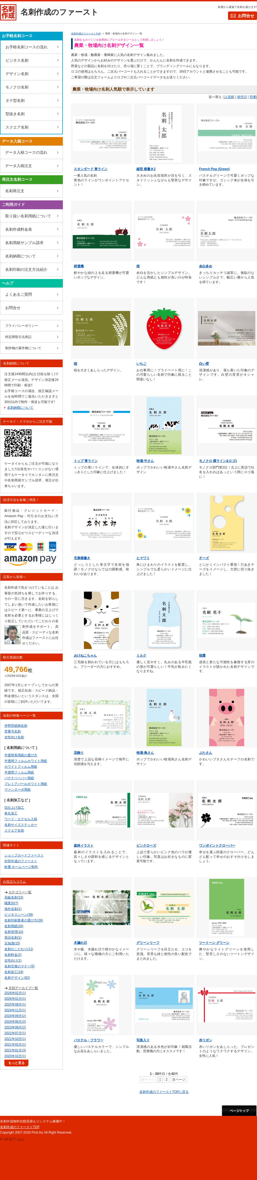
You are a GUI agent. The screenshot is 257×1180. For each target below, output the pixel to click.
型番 (253, 97)
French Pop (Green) (214, 169)
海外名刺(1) (13, 909)
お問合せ (246, 15)
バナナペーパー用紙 (19, 778)
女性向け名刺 (14, 737)
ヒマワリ (143, 558)
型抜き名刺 (15, 114)
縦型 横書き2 (146, 169)
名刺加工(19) (13, 972)
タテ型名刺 (15, 100)
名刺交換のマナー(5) (19, 966)
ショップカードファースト (24, 855)
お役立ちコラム (14, 881)
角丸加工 (10, 813)
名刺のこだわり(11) (18, 949)
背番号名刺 (12, 731)
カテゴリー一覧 (19, 892)
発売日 (242, 97)
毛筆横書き (82, 558)
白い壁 (204, 364)
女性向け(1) (13, 960)
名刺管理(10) (13, 932)
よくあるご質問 (18, 294)
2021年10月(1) (15, 1039)
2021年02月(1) (15, 1044)
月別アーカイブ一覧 (23, 988)
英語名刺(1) (13, 937)
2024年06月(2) (15, 1022)
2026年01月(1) (15, 999)
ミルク (141, 655)
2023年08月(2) (15, 1027)
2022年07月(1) (15, 1033)
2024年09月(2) (15, 1016)
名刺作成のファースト (59, 12)
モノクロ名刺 (16, 87)
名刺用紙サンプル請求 (24, 243)
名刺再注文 (14, 191)
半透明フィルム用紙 (19, 772)
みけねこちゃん (85, 655)
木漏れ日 (80, 943)
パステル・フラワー (88, 1040)
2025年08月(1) (15, 1004)
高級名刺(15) (13, 897)
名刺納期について (20, 256)
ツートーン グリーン (214, 943)
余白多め (205, 266)
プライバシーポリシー (21, 326)
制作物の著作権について (23, 348)
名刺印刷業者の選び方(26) (23, 920)
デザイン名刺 (16, 74)
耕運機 (79, 266)
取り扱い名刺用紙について (28, 216)
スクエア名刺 (16, 127)
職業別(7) (11, 903)
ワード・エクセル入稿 (20, 819)
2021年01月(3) (15, 1050)
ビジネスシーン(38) (18, 915)
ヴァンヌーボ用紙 (17, 789)
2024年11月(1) (15, 1010)
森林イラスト (84, 845)
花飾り (79, 753)
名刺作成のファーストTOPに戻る (164, 1092)
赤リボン (205, 1040)
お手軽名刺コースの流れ (26, 47)
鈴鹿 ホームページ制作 (21, 867)
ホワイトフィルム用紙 (20, 767)
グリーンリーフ (147, 943)
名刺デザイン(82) (17, 978)
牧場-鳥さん (145, 753)
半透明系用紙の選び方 (20, 755)
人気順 (229, 97)
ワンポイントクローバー (217, 845)
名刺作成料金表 (18, 229)
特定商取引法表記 (18, 337)
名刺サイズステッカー (20, 825)
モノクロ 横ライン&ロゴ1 (218, 461)
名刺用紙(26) (13, 926)
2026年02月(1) (15, 993)
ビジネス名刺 (16, 60)
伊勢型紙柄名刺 (15, 726)
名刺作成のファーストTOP (19, 1127)
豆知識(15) (12, 943)
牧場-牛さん (145, 461)
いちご (141, 364)
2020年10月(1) (15, 1056)
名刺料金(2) (13, 955)
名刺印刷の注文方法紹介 (26, 269)
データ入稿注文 (18, 166)
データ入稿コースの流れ (26, 152)
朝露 (202, 655)
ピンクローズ (146, 845)
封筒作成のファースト (20, 861)
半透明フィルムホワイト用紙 (25, 761)
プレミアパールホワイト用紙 (25, 784)
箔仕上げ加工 (14, 808)
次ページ (178, 1079)
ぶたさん (205, 753)
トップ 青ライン (86, 461)
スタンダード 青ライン (90, 169)
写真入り (143, 1040)
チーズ (204, 558)
